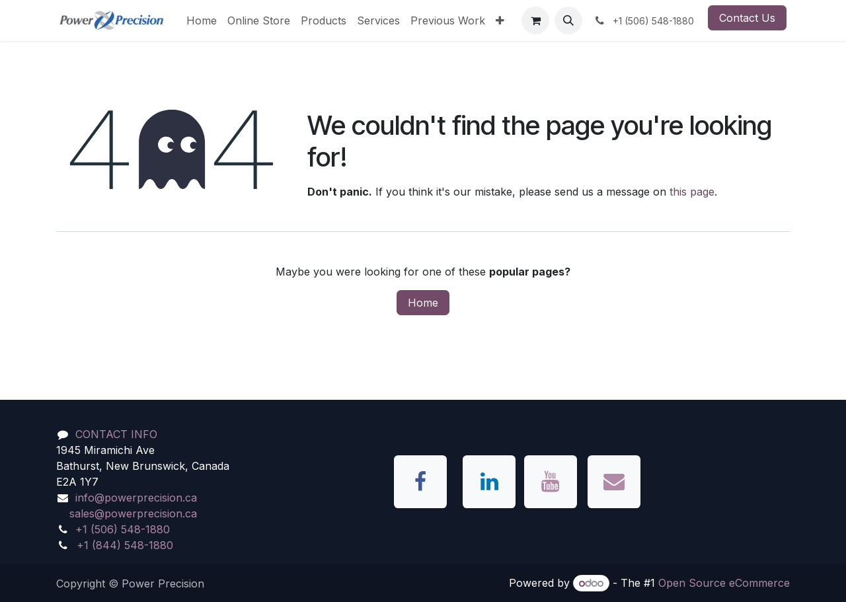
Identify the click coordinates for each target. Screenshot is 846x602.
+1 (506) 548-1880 (122, 529)
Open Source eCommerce (724, 582)
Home (423, 302)
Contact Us (747, 17)
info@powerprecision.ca (136, 497)
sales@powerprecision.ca (133, 513)
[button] (568, 20)
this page (692, 191)
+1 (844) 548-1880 (125, 545)
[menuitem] (201, 20)
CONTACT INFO (116, 434)
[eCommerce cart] (535, 20)
